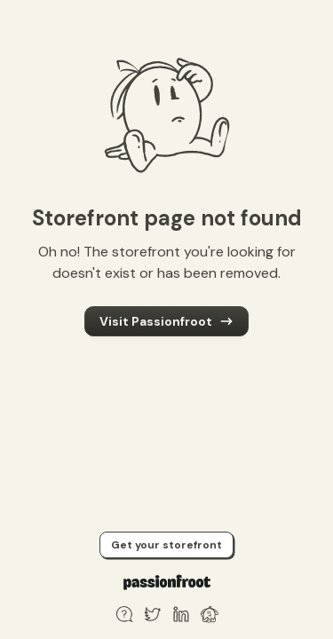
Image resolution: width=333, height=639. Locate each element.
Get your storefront (166, 545)
